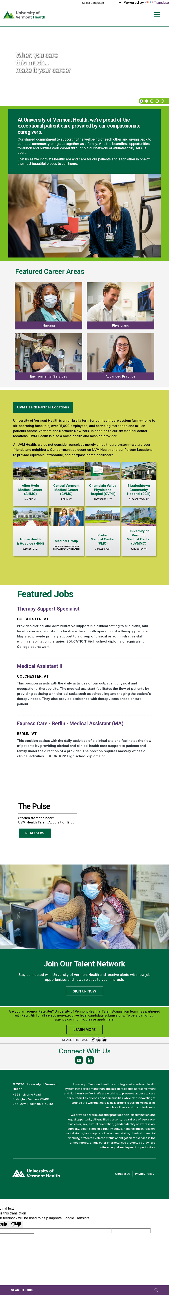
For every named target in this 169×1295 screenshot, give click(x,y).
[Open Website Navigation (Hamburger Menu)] (157, 11)
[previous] (6, 101)
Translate (157, 2)
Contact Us (124, 1174)
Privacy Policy (145, 1174)
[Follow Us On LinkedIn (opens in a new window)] (90, 1060)
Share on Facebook (93, 1040)
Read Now (38, 834)
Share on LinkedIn (98, 1040)
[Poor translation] (16, 1224)
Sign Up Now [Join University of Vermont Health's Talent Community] (84, 991)
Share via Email (104, 1040)
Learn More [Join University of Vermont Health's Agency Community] (88, 1030)
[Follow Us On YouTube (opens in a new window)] (79, 1060)
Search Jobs (22, 1290)
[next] (12, 101)
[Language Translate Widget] (101, 3)
